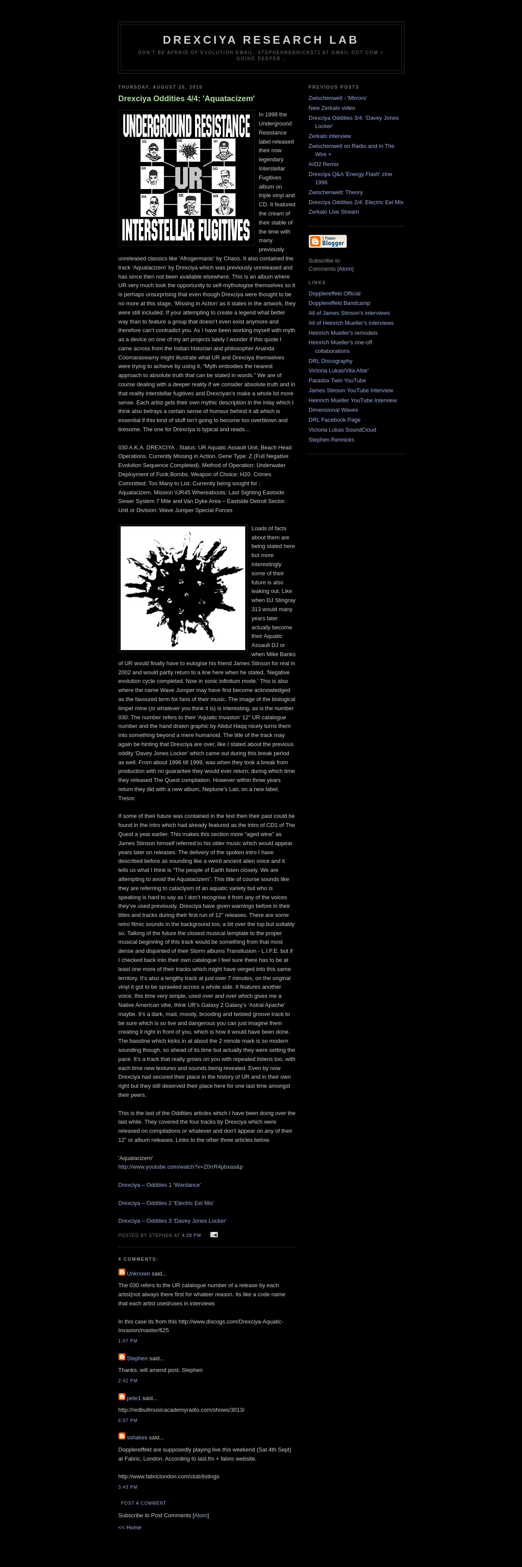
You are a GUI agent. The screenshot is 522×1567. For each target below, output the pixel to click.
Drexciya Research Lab (261, 39)
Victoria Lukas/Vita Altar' (339, 370)
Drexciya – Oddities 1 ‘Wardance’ (160, 1185)
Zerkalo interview (330, 136)
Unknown (138, 1273)
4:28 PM (192, 1235)
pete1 (134, 1398)
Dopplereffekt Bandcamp (340, 303)
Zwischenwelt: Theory (336, 192)
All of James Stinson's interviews (349, 313)
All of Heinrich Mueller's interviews (351, 323)
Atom (200, 1515)
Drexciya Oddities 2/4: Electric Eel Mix (356, 202)
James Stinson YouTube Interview (351, 390)
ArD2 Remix (324, 164)
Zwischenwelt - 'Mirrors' (338, 98)
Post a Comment (144, 1503)
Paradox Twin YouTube (337, 380)
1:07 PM (128, 1341)
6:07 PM (128, 1420)
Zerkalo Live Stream (334, 211)
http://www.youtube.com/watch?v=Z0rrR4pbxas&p (180, 1166)
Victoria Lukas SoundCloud (343, 429)
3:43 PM (128, 1487)
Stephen (137, 1358)
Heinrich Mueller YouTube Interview (353, 400)
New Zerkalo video (332, 108)
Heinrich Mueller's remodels (343, 333)
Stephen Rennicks (332, 439)
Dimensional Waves (333, 410)
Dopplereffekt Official (335, 293)
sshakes (137, 1437)
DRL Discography (330, 361)
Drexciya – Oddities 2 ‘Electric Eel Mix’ (166, 1203)
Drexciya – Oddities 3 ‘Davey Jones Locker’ (172, 1221)
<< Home (129, 1527)
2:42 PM (128, 1380)
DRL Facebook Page (335, 420)
